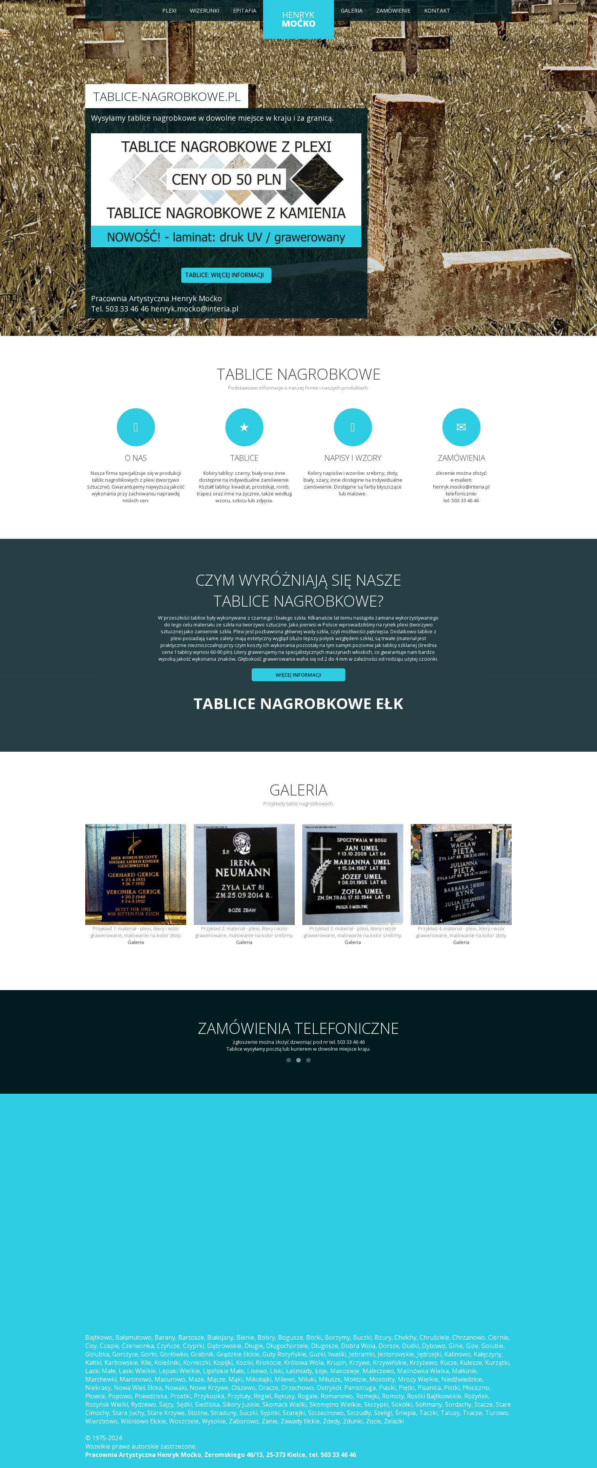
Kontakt (437, 10)
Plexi (169, 10)
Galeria (351, 10)
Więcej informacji (298, 674)
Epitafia (244, 10)
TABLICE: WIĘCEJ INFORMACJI (224, 275)
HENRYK (298, 19)
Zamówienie (393, 10)
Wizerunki (204, 10)
